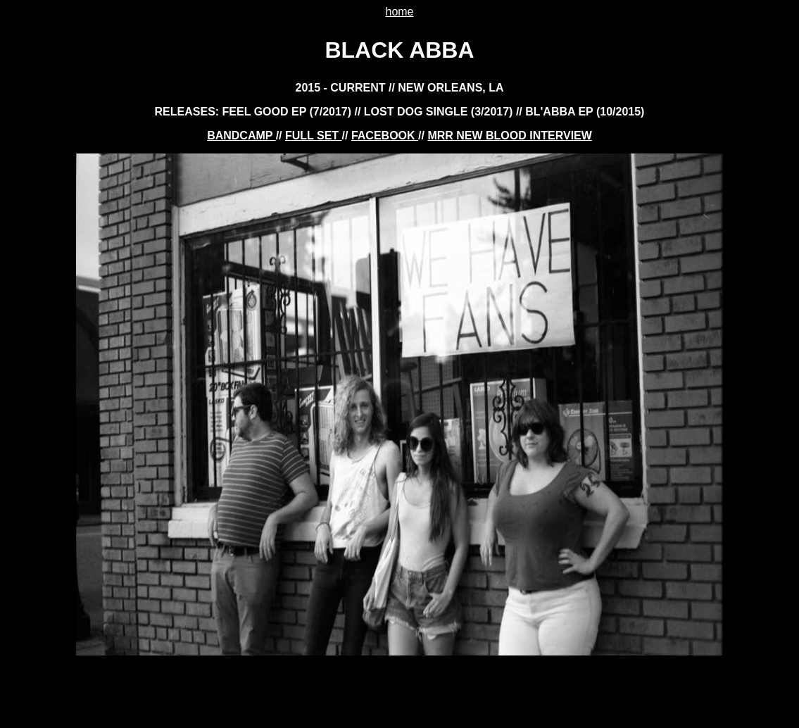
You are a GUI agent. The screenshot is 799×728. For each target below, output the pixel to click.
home (399, 12)
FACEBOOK (384, 136)
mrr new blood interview (509, 136)
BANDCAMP (241, 136)
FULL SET (313, 136)
